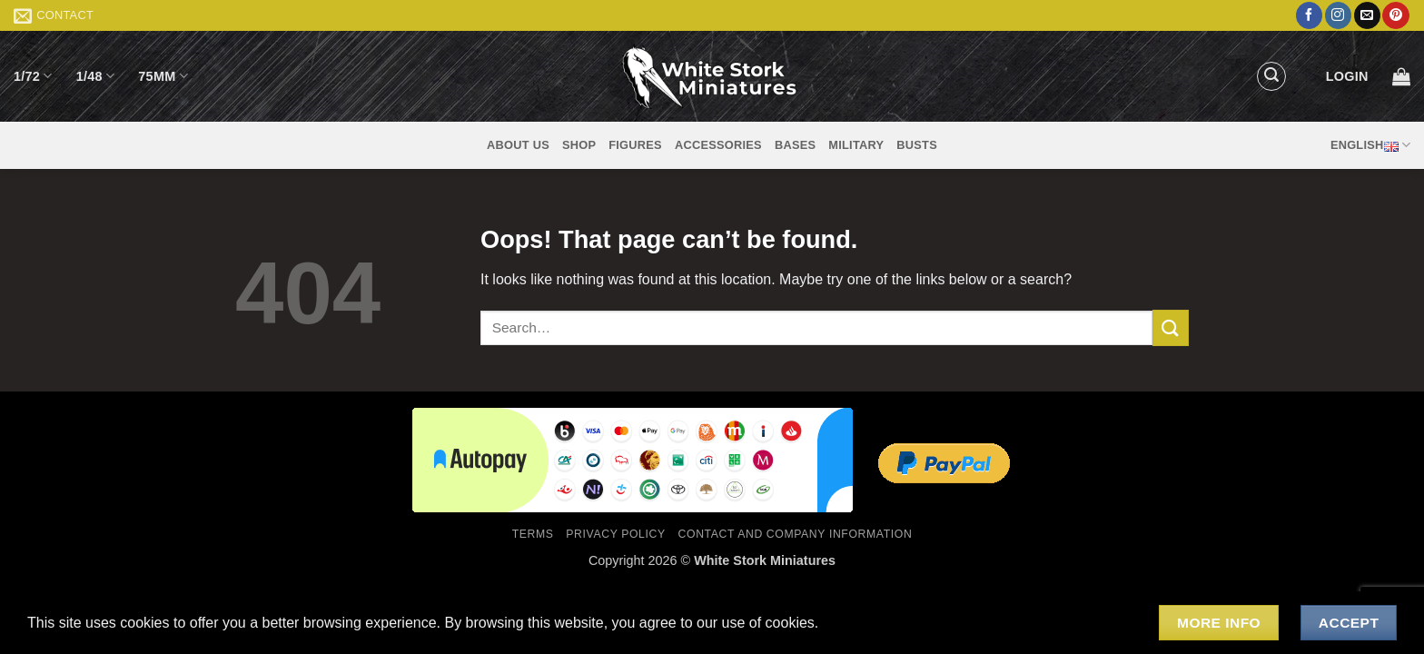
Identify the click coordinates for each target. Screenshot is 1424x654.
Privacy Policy (615, 534)
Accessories (718, 145)
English (1370, 145)
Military (856, 145)
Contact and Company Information (795, 534)
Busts (916, 145)
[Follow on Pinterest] (1395, 15)
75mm (163, 75)
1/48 (95, 75)
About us (518, 145)
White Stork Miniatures (765, 560)
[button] (1271, 76)
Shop (579, 145)
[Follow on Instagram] (1338, 15)
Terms (533, 534)
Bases (795, 145)
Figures (635, 145)
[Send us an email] (1367, 15)
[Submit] (1170, 327)
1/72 (33, 75)
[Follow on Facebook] (1309, 15)
